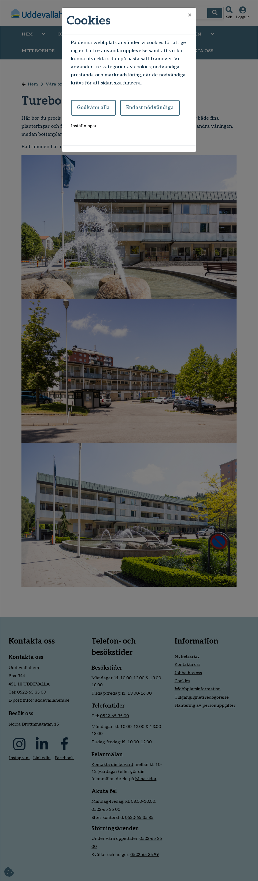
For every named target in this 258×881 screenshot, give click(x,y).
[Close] (189, 15)
